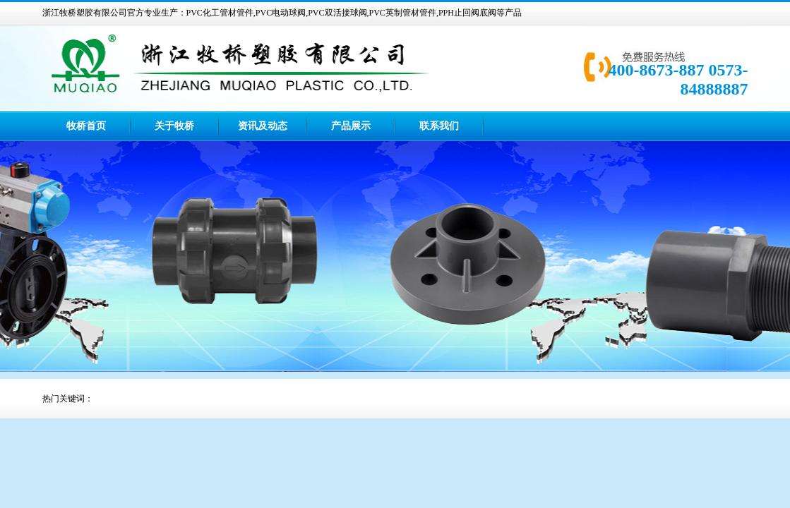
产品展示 (351, 126)
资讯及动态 (262, 126)
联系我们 (439, 126)
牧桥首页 (86, 126)
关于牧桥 (174, 126)
